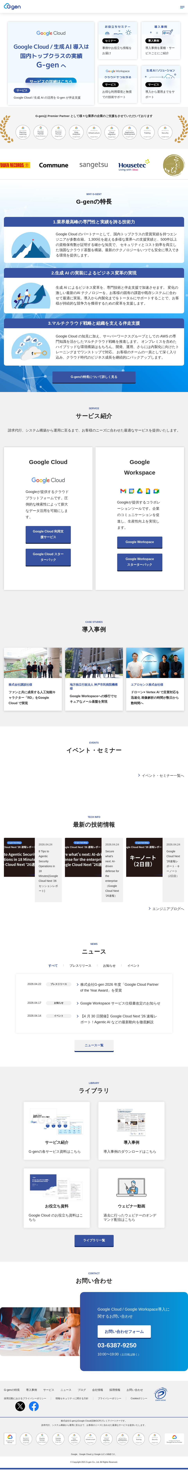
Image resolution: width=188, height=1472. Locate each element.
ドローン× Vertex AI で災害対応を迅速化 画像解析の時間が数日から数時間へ (155, 698)
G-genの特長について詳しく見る (94, 377)
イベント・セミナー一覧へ (163, 776)
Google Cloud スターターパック (48, 556)
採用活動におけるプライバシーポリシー (25, 1400)
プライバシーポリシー (109, 1400)
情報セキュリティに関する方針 (72, 1400)
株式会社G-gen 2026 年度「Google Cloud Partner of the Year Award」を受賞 (119, 988)
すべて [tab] (53, 965)
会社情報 (97, 1392)
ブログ (82, 1392)
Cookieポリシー (139, 1400)
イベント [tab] (133, 965)
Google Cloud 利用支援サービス (48, 534)
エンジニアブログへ (168, 909)
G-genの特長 (12, 1392)
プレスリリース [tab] (80, 965)
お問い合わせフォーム (124, 1334)
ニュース (65, 1392)
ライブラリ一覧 (94, 1242)
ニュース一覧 (94, 1047)
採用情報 (114, 1392)
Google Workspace (140, 542)
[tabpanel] (94, 1005)
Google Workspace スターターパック (140, 561)
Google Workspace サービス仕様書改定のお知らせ (120, 1005)
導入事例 (31, 1392)
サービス (48, 1392)
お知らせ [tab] (109, 965)
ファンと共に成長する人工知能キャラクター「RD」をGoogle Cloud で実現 (32, 698)
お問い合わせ (135, 1392)
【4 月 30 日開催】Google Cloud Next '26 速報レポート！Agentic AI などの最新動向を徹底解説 (118, 1021)
